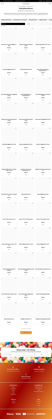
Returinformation (13, 394)
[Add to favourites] (15, 28)
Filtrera (3, 24)
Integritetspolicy (38, 401)
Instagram (13, 402)
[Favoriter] (48, 3)
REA (13, 391)
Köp (9, 49)
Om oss (38, 405)
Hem (19, 6)
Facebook (13, 401)
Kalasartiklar (23, 6)
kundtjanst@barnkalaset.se (38, 391)
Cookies (38, 403)
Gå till (43, 49)
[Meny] (1, 3)
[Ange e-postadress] (19, 354)
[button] (39, 24)
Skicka (41, 354)
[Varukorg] (50, 3)
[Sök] (3, 3)
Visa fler (27, 332)
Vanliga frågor (13, 388)
